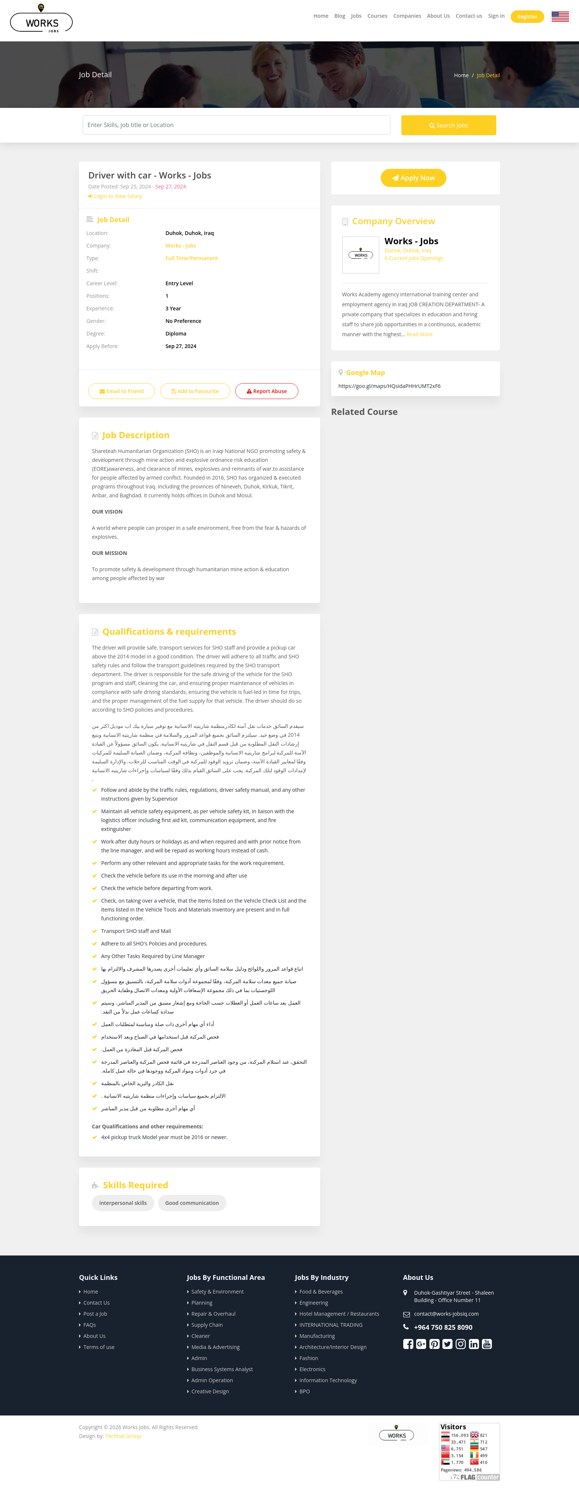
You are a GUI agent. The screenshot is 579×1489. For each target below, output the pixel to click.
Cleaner (201, 1335)
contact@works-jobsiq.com (446, 1313)
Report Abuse (267, 391)
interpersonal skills (123, 1202)
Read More (473, 317)
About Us (438, 15)
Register (527, 16)
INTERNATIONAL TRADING (331, 1324)
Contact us (469, 15)
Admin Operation (212, 1380)
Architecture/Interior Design (333, 1346)
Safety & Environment (218, 1291)
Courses (377, 15)
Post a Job (95, 1313)
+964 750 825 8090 (443, 1327)
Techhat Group (123, 1435)
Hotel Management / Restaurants (339, 1313)
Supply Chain (207, 1324)
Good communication (192, 1202)
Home (321, 15)
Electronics (312, 1369)
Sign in (496, 15)
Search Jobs (448, 125)
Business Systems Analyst (222, 1369)
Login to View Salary (115, 196)
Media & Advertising (216, 1346)
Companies (407, 15)
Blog (339, 15)
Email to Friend (122, 391)
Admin (200, 1358)
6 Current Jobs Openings (414, 258)
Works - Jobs (180, 245)
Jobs (356, 15)
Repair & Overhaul (214, 1313)
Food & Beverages (321, 1291)
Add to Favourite (195, 391)
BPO (304, 1391)
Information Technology (328, 1380)
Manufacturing (317, 1335)
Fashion (308, 1358)
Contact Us (96, 1302)
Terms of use (98, 1346)
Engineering (313, 1302)
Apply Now (413, 177)
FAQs (89, 1324)
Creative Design (210, 1391)
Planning (202, 1302)
